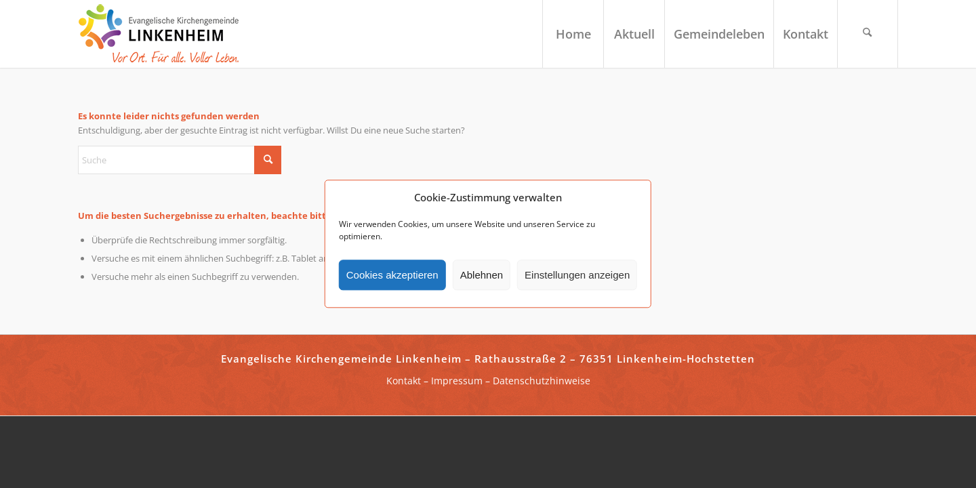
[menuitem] (572, 34)
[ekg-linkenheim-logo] (162, 34)
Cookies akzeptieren (392, 275)
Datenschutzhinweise (541, 380)
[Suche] (867, 34)
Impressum (457, 380)
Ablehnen (481, 275)
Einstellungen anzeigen (577, 275)
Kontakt (403, 380)
